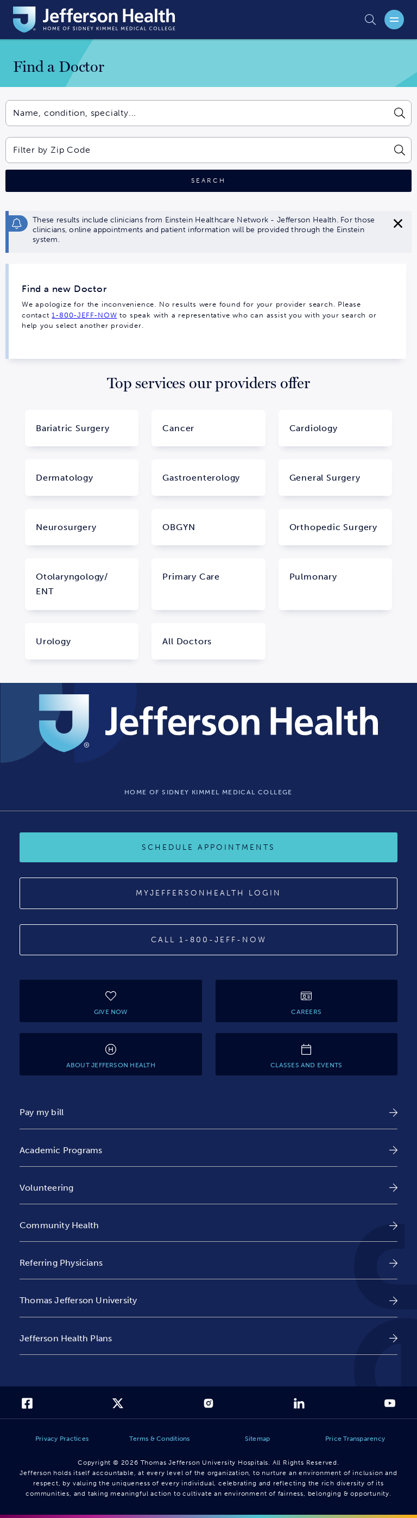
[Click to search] (208, 181)
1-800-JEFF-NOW (84, 315)
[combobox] (196, 113)
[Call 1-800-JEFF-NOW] (208, 940)
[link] (208, 1112)
